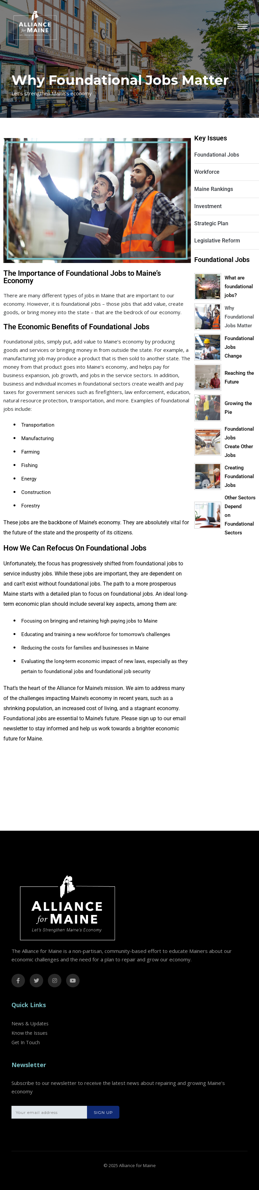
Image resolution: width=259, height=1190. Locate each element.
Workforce (207, 172)
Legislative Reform (217, 240)
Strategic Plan (211, 223)
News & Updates (30, 1023)
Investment (208, 206)
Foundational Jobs (216, 155)
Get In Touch (25, 1042)
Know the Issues (29, 1033)
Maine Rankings (213, 189)
